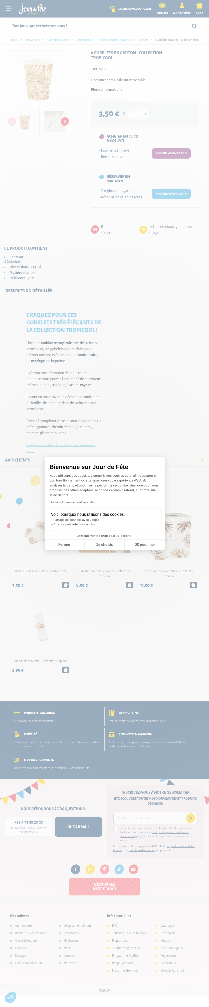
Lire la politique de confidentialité (73, 502)
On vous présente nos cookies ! (75, 524)
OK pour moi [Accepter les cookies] (144, 545)
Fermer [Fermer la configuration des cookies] (64, 545)
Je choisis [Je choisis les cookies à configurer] (104, 545)
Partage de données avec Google (76, 520)
